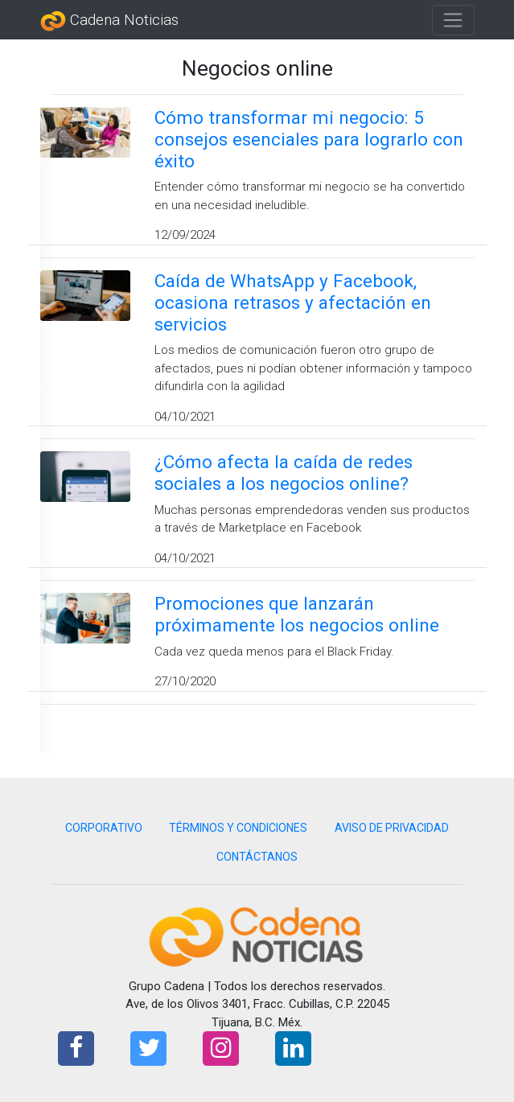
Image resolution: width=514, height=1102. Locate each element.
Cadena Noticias (109, 21)
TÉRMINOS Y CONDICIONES (238, 827)
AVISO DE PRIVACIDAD (392, 827)
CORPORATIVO (103, 827)
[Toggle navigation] (453, 20)
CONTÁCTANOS (257, 856)
